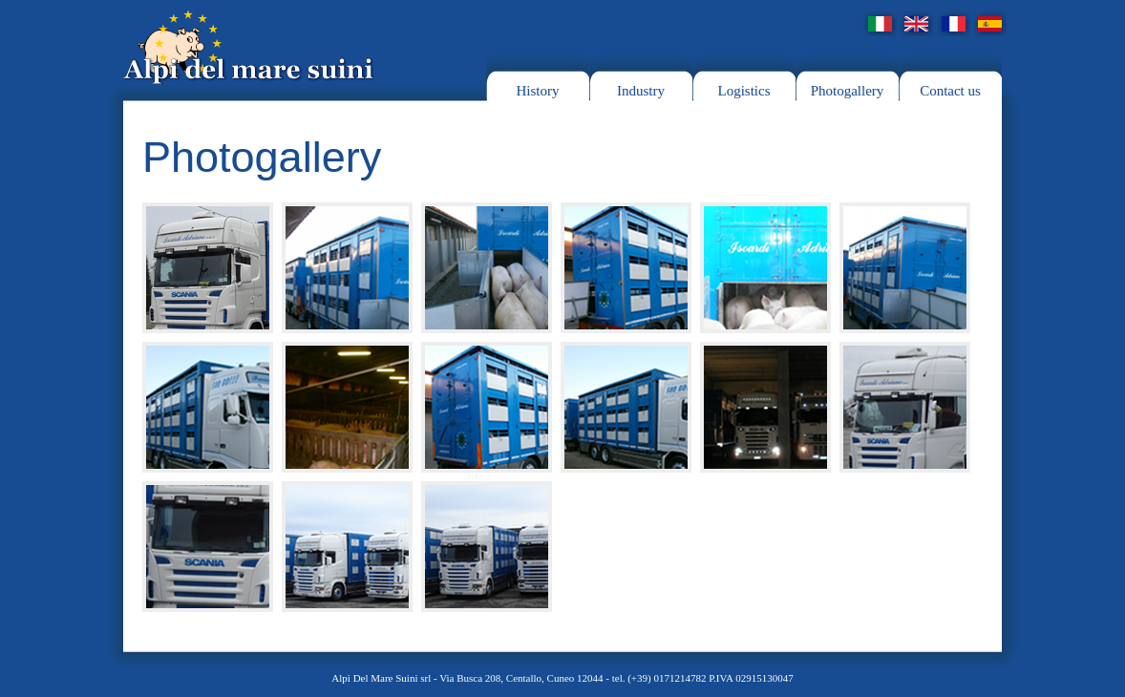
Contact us (950, 90)
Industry (641, 90)
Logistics (744, 90)
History (538, 90)
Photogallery (847, 90)
